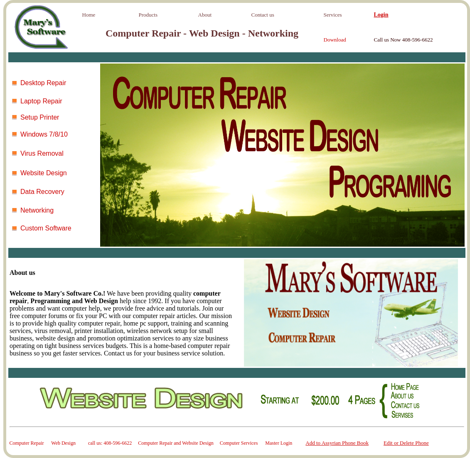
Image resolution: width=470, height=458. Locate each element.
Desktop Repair (43, 82)
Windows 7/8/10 (44, 134)
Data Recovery (42, 191)
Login (381, 15)
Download (335, 40)
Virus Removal (42, 153)
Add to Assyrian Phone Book (337, 443)
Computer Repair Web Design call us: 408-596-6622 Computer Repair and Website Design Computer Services (138, 443)
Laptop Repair (41, 101)
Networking (37, 210)
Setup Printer (39, 117)
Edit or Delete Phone (406, 443)
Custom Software (45, 228)
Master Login (278, 443)
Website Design (43, 172)
